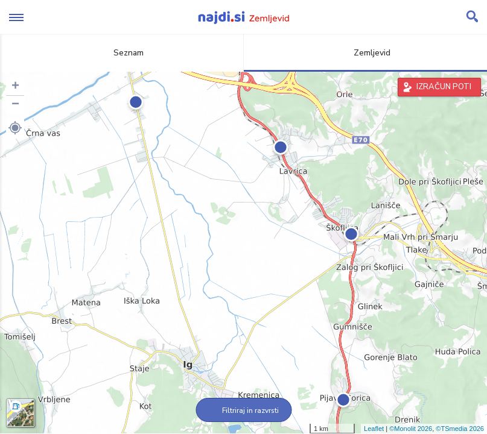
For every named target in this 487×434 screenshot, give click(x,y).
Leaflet (374, 428)
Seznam (122, 52)
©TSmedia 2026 (460, 428)
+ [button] (15, 87)
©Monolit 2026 (410, 428)
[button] (15, 128)
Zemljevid (365, 52)
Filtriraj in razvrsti (243, 410)
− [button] (15, 105)
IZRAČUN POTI (443, 86)
